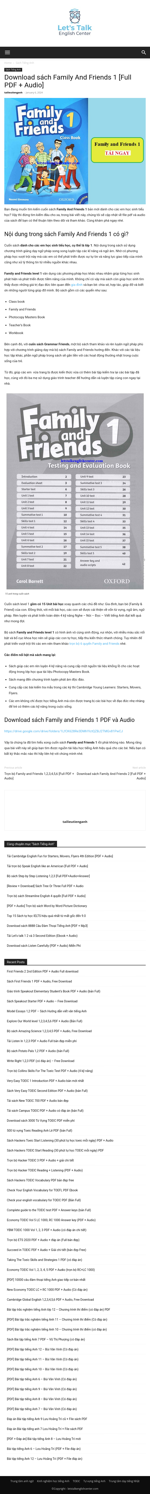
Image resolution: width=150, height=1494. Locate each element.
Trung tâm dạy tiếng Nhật (124, 1481)
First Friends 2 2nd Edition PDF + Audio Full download (42, 971)
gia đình (76, 285)
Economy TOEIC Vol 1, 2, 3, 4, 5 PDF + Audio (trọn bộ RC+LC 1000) (51, 1270)
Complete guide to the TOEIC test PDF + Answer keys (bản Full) (49, 1210)
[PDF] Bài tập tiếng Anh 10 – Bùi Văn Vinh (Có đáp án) (43, 1369)
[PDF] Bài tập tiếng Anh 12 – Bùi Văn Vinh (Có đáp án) (43, 1349)
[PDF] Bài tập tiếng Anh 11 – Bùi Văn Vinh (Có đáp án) (43, 1359)
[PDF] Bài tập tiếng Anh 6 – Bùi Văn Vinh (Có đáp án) (42, 1379)
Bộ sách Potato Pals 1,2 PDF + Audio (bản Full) (38, 1051)
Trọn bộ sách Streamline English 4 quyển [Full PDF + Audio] (46, 896)
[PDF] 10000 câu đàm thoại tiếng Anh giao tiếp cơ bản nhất (46, 1279)
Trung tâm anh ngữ (22, 1481)
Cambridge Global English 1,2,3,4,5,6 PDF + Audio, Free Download (50, 1299)
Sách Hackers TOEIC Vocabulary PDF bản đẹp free (40, 1180)
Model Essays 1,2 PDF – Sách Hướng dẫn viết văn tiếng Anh (47, 1011)
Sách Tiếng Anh (25, 63)
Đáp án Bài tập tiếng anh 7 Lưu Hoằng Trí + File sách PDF (45, 1429)
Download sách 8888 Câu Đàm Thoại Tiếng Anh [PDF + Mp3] (47, 926)
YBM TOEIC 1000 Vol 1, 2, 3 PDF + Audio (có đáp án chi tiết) (46, 1230)
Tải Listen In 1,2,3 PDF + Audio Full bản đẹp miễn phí (42, 1041)
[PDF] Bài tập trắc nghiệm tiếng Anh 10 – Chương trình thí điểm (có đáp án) (57, 1329)
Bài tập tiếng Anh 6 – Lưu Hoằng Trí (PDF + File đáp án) (44, 1449)
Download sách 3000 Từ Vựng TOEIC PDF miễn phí (41, 1120)
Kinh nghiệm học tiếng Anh (53, 1481)
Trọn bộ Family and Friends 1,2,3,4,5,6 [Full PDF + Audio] (39, 776)
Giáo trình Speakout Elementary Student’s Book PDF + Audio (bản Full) (53, 991)
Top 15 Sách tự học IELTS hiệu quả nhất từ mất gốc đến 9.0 (46, 916)
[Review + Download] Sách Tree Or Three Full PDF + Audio (45, 886)
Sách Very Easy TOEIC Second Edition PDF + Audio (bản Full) (47, 1091)
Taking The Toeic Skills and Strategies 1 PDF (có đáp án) (44, 1260)
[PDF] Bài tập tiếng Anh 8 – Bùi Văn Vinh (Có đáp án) (42, 1399)
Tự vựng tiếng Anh (94, 1481)
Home (8, 63)
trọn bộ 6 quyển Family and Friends (94, 644)
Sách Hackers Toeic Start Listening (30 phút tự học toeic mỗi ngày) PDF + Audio (60, 1140)
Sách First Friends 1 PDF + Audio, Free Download (39, 981)
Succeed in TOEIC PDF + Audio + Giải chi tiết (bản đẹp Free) (46, 1250)
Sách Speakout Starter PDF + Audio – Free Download (42, 1001)
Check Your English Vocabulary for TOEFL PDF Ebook (42, 1190)
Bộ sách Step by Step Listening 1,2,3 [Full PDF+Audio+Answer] (48, 876)
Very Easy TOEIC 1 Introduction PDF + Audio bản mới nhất (45, 1081)
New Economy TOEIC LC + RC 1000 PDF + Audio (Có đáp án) (47, 1289)
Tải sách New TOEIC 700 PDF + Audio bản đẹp (37, 1100)
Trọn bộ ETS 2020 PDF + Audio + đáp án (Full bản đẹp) (43, 1240)
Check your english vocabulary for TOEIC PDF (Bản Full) (44, 1200)
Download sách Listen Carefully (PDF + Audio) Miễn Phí (44, 945)
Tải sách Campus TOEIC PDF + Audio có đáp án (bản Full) (45, 1110)
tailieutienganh (13, 92)
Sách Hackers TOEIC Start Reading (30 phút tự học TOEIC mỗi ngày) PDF (55, 1150)
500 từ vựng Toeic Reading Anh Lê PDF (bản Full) (39, 1130)
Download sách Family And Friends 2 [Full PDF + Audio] (111, 776)
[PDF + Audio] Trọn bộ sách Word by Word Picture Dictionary (47, 906)
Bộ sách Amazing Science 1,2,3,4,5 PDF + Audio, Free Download (49, 1031)
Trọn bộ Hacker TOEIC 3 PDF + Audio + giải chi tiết (40, 1160)
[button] (144, 52)
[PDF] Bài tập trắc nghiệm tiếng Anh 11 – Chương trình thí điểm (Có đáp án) (57, 1319)
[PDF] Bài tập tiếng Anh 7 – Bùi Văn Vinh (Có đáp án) (42, 1409)
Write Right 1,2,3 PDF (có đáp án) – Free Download (40, 1061)
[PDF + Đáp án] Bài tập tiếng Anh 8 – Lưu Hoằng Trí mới (44, 1439)
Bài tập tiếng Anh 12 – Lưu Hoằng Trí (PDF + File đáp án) (44, 1458)
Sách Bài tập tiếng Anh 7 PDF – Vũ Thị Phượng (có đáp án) (46, 1339)
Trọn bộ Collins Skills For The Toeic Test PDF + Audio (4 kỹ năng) (50, 1071)
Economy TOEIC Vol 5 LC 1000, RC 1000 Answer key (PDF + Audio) (51, 1220)
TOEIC (76, 1481)
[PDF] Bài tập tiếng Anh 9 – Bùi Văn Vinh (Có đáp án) (42, 1389)
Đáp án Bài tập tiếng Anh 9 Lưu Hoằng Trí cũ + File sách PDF (47, 1419)
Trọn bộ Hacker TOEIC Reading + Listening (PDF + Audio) (45, 1170)
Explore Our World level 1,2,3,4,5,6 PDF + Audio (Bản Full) (44, 1021)
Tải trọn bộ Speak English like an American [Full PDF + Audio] (47, 866)
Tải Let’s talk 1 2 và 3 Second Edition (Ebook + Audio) (42, 935)
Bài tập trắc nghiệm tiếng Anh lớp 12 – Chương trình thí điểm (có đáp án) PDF (58, 1309)
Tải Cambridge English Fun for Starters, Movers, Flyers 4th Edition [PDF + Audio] (60, 856)
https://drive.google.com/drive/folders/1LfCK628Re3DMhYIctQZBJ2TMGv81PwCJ (63, 731)
